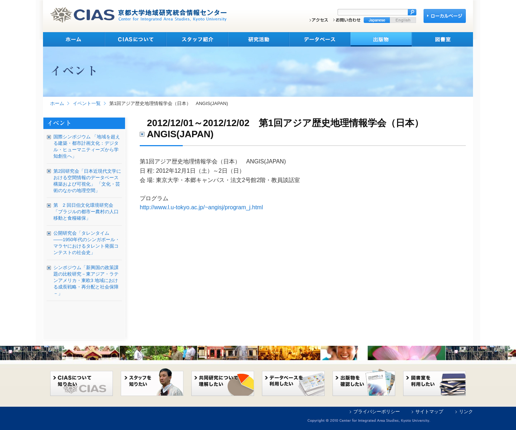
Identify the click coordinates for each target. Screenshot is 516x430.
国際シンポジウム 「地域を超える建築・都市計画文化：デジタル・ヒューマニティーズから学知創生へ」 (86, 146)
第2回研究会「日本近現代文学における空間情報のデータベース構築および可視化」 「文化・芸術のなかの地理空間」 (87, 180)
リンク (466, 411)
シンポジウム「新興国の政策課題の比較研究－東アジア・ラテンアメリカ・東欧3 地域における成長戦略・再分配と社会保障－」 (86, 280)
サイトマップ (429, 411)
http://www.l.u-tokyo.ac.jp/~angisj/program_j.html (201, 207)
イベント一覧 (87, 103)
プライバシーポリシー (376, 411)
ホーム (57, 103)
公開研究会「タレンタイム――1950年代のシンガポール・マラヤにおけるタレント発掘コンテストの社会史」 (86, 242)
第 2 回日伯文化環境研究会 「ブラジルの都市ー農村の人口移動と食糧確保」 (86, 211)
